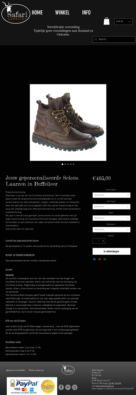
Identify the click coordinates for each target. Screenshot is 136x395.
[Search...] (114, 39)
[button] (66, 12)
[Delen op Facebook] (94, 259)
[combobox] (111, 195)
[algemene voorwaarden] (15, 370)
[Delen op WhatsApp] (105, 259)
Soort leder (111, 190)
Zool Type (111, 201)
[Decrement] (94, 240)
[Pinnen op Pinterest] (99, 259)
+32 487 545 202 (114, 383)
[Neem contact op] (36, 370)
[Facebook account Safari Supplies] (61, 387)
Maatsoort (111, 224)
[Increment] (103, 240)
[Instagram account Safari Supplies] (74, 387)
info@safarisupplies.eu (105, 385)
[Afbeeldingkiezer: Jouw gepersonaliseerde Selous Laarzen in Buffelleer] (62, 164)
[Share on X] (110, 259)
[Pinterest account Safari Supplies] (68, 387)
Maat (111, 213)
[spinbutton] (98, 240)
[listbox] (123, 22)
